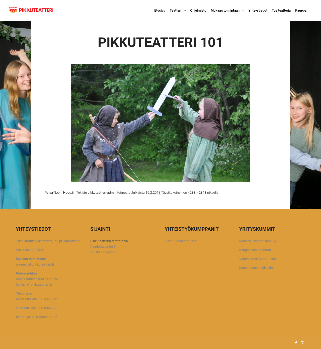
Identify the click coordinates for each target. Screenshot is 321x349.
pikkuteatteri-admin (102, 193)
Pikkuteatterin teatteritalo (109, 241)
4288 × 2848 (197, 193)
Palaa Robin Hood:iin (60, 193)
